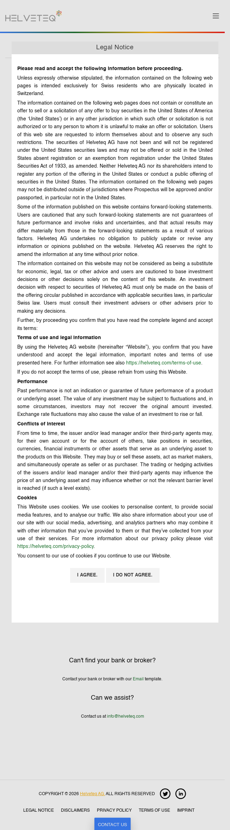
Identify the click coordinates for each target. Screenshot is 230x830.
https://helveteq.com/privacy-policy (55, 546)
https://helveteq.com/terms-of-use (163, 363)
